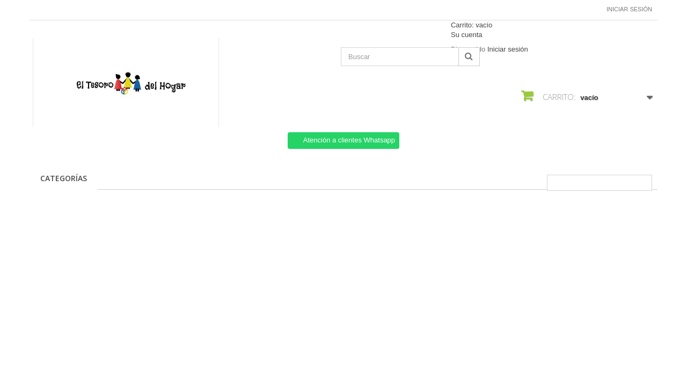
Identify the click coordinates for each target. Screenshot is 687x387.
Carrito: (471, 25)
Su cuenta (467, 35)
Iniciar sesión (629, 9)
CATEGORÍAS (63, 178)
